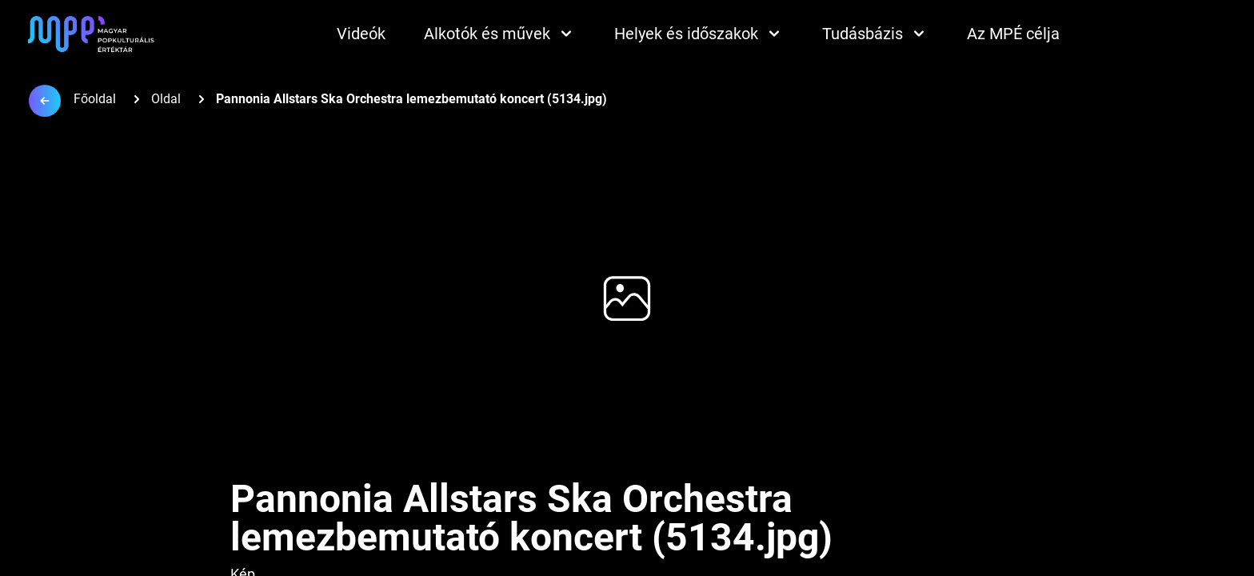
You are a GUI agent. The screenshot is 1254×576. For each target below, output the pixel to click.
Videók (361, 33)
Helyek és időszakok (699, 33)
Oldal (166, 98)
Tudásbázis (875, 33)
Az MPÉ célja (1013, 33)
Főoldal (95, 98)
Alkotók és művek (500, 33)
